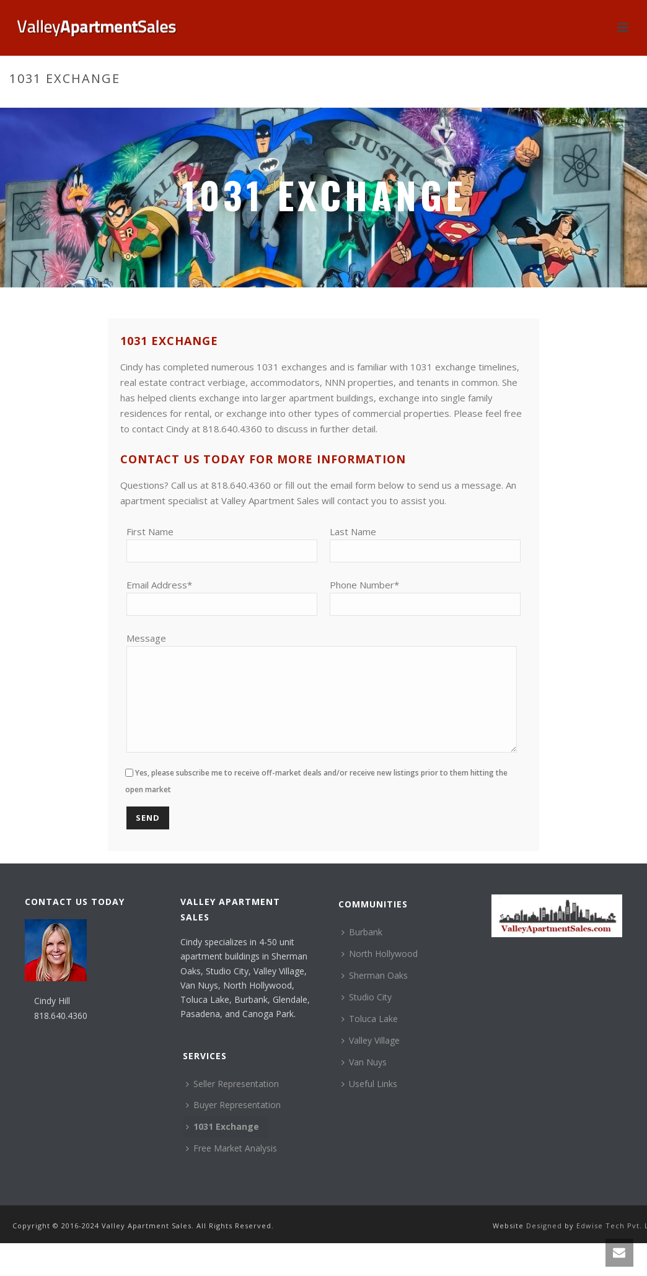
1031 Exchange (222, 1145)
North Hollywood (379, 972)
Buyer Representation (233, 1123)
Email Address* (159, 585)
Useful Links (369, 1102)
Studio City (366, 1015)
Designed (545, 1244)
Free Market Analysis (231, 1167)
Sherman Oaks (374, 994)
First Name (150, 531)
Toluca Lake (369, 1037)
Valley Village (370, 1059)
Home (548, 104)
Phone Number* (364, 585)
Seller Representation (232, 1102)
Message (146, 638)
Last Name (353, 531)
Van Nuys (364, 1080)
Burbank (361, 950)
